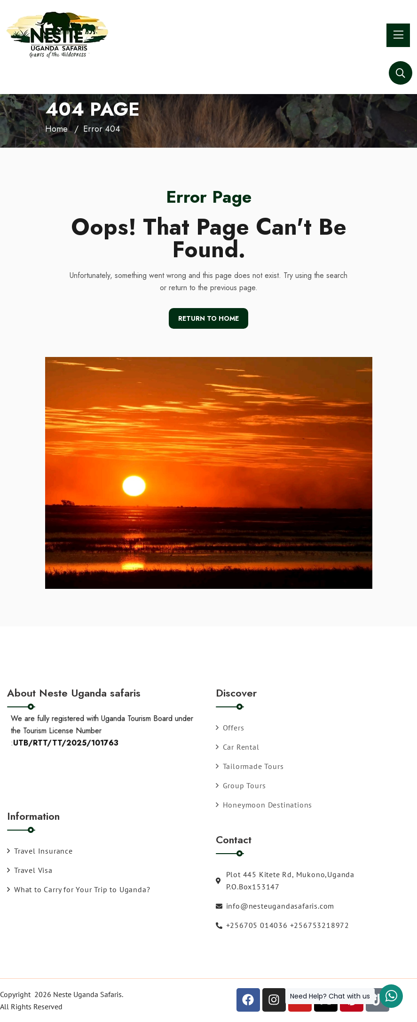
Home (56, 129)
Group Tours (241, 785)
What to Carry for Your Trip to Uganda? (78, 889)
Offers (230, 727)
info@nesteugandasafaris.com (275, 906)
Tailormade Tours (250, 766)
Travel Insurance (40, 851)
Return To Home (208, 318)
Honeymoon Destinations (264, 804)
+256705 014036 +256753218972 (282, 925)
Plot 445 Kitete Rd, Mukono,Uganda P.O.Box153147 (285, 880)
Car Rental (238, 747)
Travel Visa (30, 870)
